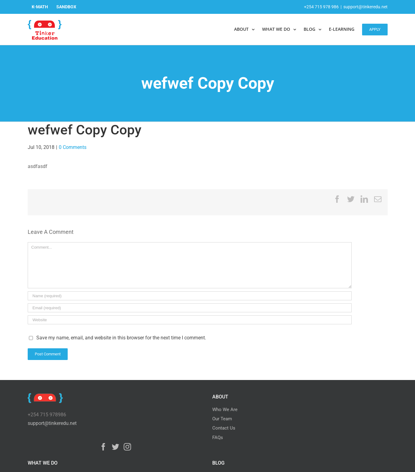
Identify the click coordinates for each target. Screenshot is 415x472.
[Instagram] (127, 446)
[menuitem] (40, 6)
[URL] (190, 319)
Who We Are (224, 409)
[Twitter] (115, 446)
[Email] (190, 307)
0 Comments (72, 147)
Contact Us (223, 428)
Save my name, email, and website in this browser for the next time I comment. (121, 338)
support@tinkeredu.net (365, 6)
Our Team (222, 419)
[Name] (190, 295)
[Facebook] (103, 446)
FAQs (217, 437)
